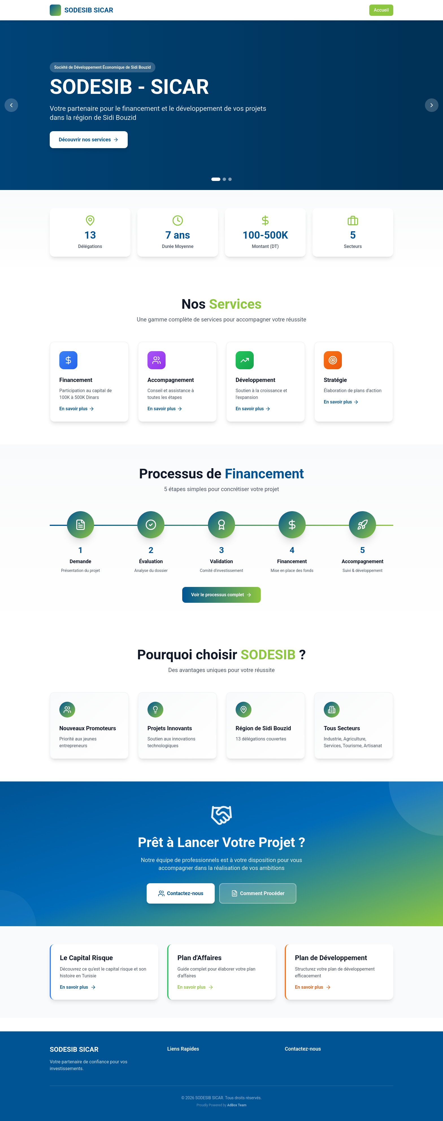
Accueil (381, 10)
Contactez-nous (180, 893)
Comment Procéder (258, 893)
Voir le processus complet (221, 595)
